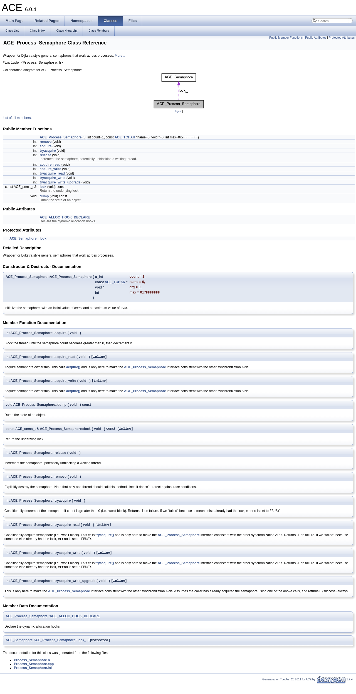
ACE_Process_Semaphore (61, 138)
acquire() (73, 371)
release (45, 156)
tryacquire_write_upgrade (60, 183)
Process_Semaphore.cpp (34, 674)
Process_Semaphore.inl (33, 678)
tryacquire (48, 151)
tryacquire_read (52, 174)
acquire (46, 147)
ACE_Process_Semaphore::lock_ (59, 650)
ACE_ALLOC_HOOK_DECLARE (65, 218)
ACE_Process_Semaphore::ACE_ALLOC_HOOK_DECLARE (53, 626)
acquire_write (50, 170)
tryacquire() (105, 542)
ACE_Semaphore (22, 239)
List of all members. (17, 119)
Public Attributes (315, 37)
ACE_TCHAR (125, 138)
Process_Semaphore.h (32, 670)
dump (44, 197)
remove (46, 143)
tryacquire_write (53, 179)
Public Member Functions (286, 37)
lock (43, 188)
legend (178, 112)
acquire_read (50, 165)
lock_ (44, 239)
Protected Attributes (342, 37)
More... (120, 56)
